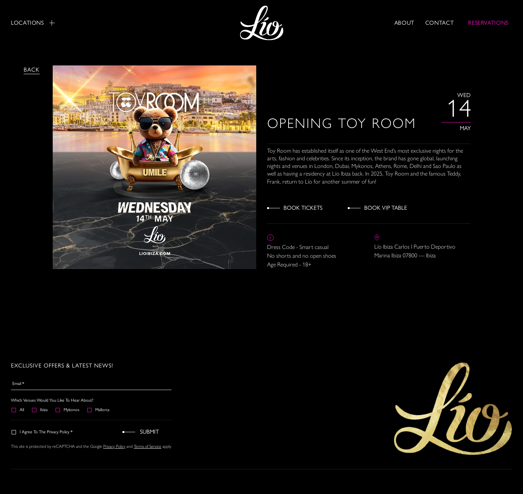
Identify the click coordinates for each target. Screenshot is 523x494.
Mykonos (67, 409)
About (404, 22)
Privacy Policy (114, 446)
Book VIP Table (385, 207)
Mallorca (98, 409)
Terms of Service (147, 446)
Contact (439, 22)
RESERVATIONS (488, 22)
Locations (33, 22)
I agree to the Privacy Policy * (42, 431)
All (18, 409)
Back (32, 69)
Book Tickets (302, 207)
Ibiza (40, 409)
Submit (149, 431)
